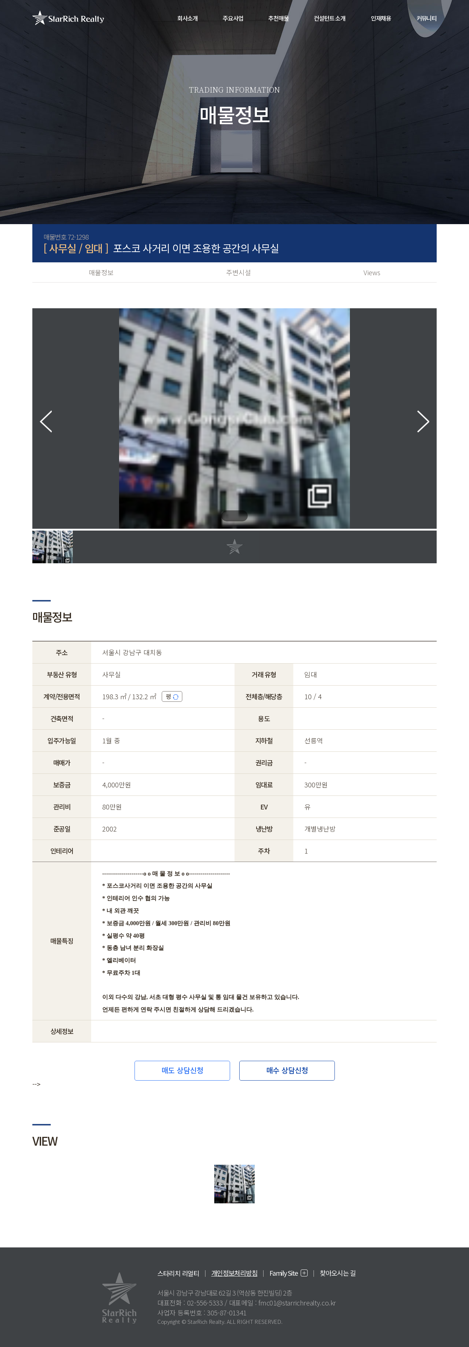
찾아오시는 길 (338, 1273)
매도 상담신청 (182, 1070)
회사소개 (187, 18)
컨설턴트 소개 (330, 18)
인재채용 (381, 18)
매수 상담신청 (287, 1070)
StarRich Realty (68, 17)
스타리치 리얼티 (178, 1273)
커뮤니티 (426, 18)
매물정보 (101, 272)
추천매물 (278, 18)
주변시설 (238, 272)
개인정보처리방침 (234, 1273)
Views (372, 272)
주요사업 (233, 18)
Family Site (283, 1273)
